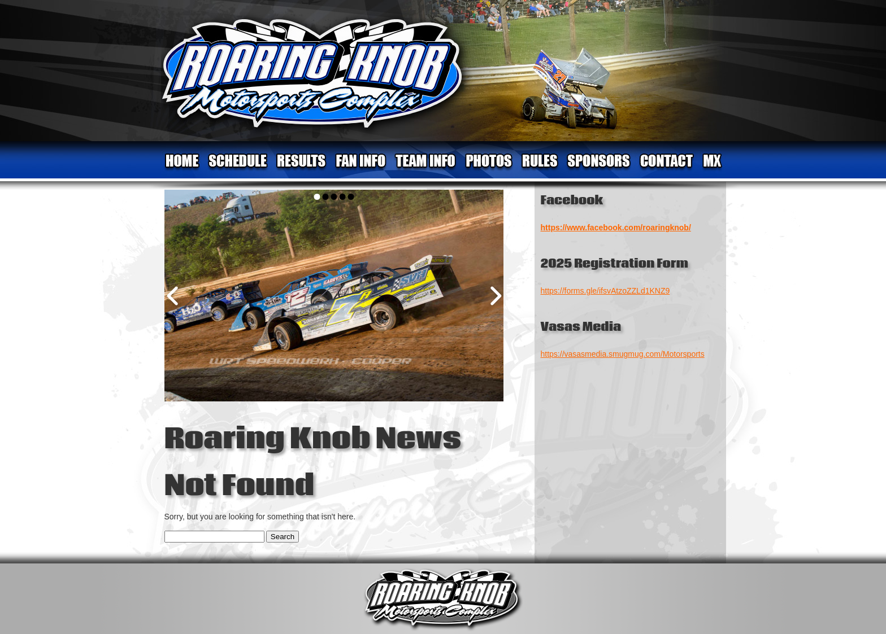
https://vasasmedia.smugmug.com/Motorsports (623, 353)
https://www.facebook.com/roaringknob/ (616, 227)
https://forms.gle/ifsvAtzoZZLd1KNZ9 (605, 290)
